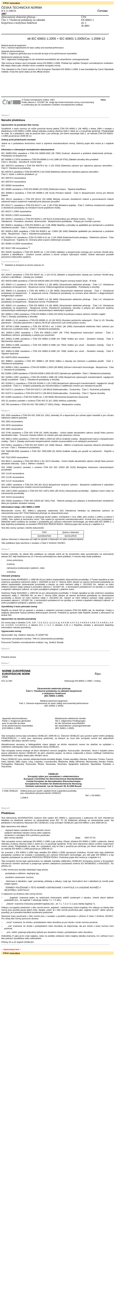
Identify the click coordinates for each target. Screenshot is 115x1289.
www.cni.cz (15, 3)
